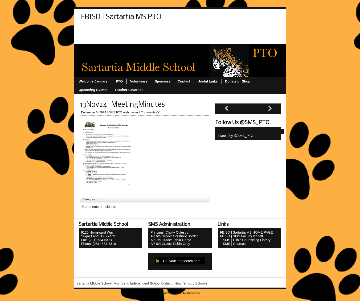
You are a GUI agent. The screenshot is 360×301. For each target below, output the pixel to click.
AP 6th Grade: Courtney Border (174, 236)
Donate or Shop (116, 30)
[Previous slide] (226, 108)
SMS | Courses (233, 244)
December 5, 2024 (93, 112)
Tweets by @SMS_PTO (236, 136)
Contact (89, 30)
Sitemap (156, 30)
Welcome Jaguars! (150, 38)
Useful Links (93, 38)
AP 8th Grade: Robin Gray (170, 244)
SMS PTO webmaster (123, 112)
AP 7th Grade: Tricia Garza (171, 240)
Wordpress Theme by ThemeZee (180, 293)
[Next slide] (270, 108)
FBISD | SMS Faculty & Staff (241, 236)
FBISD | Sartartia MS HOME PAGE (246, 232)
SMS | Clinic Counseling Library (245, 240)
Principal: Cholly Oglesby (169, 232)
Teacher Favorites (207, 30)
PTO (139, 30)
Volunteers (119, 38)
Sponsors (178, 30)
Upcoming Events (244, 30)
